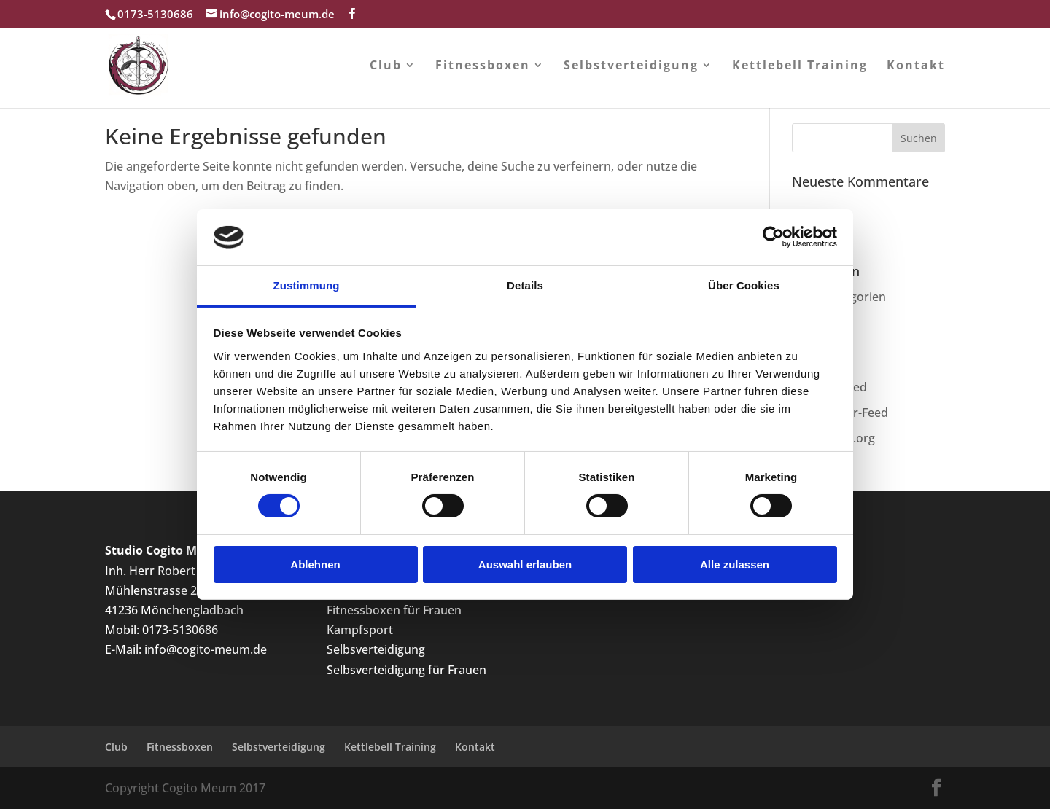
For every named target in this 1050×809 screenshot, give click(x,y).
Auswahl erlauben (525, 564)
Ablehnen (315, 564)
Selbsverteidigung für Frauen (406, 670)
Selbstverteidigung (631, 66)
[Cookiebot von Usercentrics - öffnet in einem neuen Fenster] (773, 237)
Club (386, 66)
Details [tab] (525, 285)
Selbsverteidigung (376, 649)
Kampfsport (360, 630)
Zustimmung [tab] (306, 285)
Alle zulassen (734, 564)
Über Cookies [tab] (743, 285)
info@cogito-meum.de (205, 649)
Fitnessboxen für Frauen (394, 610)
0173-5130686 (180, 630)
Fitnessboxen (482, 66)
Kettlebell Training (800, 66)
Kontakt (916, 66)
